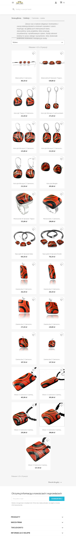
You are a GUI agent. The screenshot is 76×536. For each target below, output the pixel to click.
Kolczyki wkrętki (52, 183)
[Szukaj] (22, 9)
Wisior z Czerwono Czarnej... (24, 395)
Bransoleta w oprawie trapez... (52, 78)
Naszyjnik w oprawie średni (52, 254)
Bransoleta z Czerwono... (23, 78)
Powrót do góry (55, 482)
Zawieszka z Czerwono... (24, 289)
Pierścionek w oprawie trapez (24, 219)
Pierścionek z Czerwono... (52, 219)
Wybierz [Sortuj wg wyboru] (38, 42)
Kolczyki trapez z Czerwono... (24, 113)
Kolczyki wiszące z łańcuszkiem (52, 113)
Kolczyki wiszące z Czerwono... (24, 148)
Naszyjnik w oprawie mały (24, 254)
